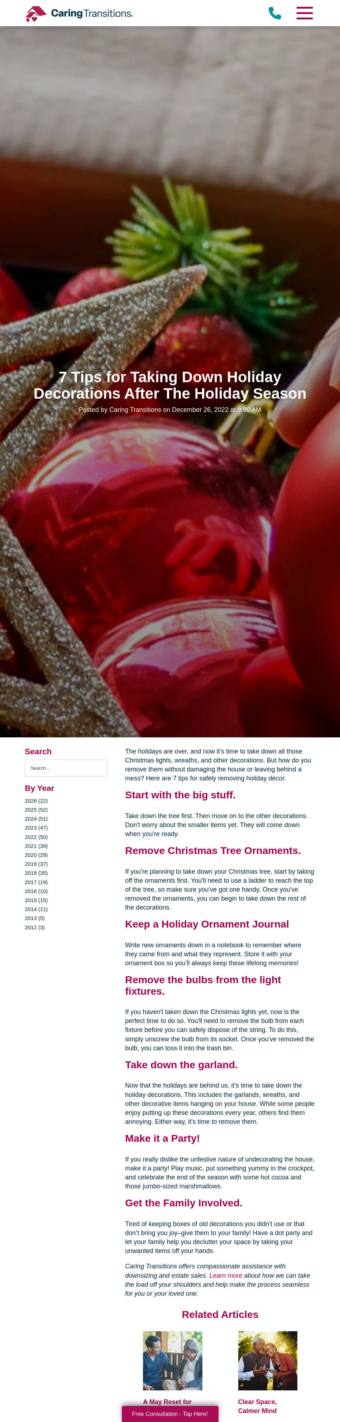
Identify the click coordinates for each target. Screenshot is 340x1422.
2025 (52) (36, 810)
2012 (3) (35, 927)
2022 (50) (36, 837)
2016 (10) (36, 891)
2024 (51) (36, 819)
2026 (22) (36, 801)
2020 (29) (36, 855)
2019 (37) (36, 864)
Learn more (226, 1275)
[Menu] (304, 13)
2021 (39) (36, 846)
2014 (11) (36, 909)
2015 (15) (36, 900)
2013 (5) (35, 918)
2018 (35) (36, 873)
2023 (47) (36, 828)
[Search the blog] (66, 768)
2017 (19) (36, 882)
